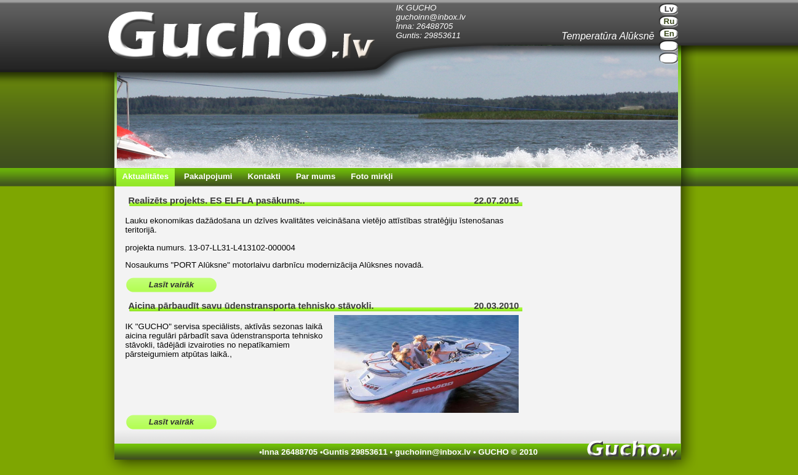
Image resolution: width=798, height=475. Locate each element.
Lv (669, 9)
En (669, 33)
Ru (669, 21)
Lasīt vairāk (171, 284)
